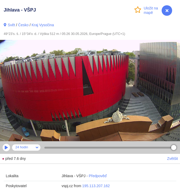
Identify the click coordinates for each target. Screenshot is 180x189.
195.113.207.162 (96, 186)
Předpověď (98, 176)
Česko (23, 25)
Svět (11, 25)
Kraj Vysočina (42, 25)
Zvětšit (172, 158)
